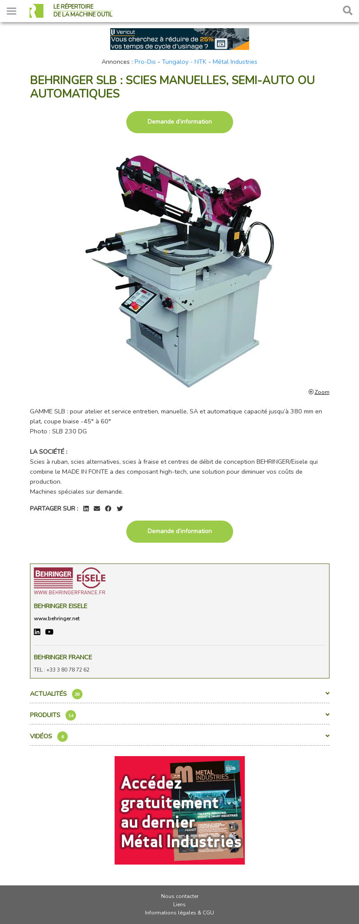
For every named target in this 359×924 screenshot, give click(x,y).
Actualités (179, 694)
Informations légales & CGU (179, 912)
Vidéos (179, 736)
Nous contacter (179, 896)
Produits (179, 715)
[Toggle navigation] (11, 11)
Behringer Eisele (60, 606)
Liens (179, 904)
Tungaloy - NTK (184, 61)
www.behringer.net (56, 618)
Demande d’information (180, 122)
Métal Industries (235, 61)
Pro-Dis (145, 61)
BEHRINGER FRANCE (63, 657)
